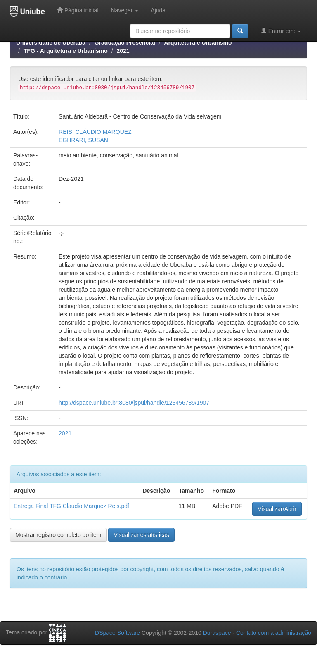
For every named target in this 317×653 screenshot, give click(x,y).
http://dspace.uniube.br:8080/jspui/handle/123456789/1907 (134, 402)
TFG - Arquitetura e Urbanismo (66, 50)
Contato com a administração (273, 632)
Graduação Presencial (125, 42)
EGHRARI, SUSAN (83, 140)
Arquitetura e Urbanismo (198, 42)
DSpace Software (117, 632)
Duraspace (217, 632)
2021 (123, 50)
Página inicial (77, 10)
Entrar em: (281, 30)
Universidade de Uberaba (50, 42)
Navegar (125, 10)
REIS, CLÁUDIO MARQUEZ (95, 131)
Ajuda (158, 10)
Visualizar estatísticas (141, 535)
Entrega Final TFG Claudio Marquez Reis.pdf (71, 506)
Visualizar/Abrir (277, 509)
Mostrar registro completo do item (58, 535)
